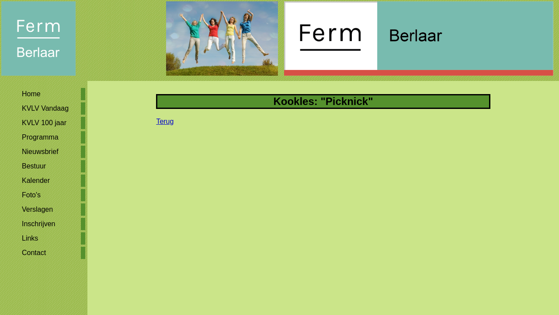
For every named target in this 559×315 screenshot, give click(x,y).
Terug (165, 121)
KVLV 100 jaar (44, 122)
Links (30, 238)
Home (31, 94)
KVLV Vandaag (45, 108)
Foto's (31, 195)
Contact (34, 252)
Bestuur (34, 166)
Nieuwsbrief (40, 151)
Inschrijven (38, 224)
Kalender (36, 180)
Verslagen (37, 209)
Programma (40, 137)
